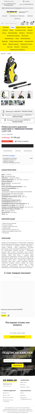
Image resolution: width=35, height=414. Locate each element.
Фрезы (5, 44)
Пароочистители (21, 27)
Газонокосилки (29, 41)
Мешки (11, 30)
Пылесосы (6, 27)
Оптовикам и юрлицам (17, 16)
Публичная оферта (8, 397)
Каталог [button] (4, 16)
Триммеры (5, 41)
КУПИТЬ (4, 315)
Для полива (25, 35)
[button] (8, 4)
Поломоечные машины (13, 35)
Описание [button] (18, 150)
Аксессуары (24, 47)
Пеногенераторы (25, 38)
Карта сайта (7, 395)
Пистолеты (30, 33)
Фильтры (5, 30)
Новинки (30, 16)
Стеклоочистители (20, 30)
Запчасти (16, 47)
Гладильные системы (26, 44)
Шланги (29, 27)
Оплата (23, 384)
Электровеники (9, 38)
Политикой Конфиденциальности (24, 369)
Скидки (23, 395)
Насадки (30, 30)
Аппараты (22, 33)
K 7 (7, 214)
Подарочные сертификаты (17, 49)
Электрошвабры (12, 33)
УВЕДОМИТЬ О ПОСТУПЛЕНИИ (17, 145)
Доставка (24, 382)
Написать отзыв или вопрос (17, 336)
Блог (23, 393)
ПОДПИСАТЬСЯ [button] (17, 365)
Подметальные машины (16, 41)
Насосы (4, 33)
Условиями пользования (15, 370)
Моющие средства (13, 44)
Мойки (12, 27)
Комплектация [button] (28, 150)
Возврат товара (25, 387)
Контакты (17, 18)
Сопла (17, 38)
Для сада (9, 47)
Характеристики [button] (8, 150)
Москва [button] (12, 155)
